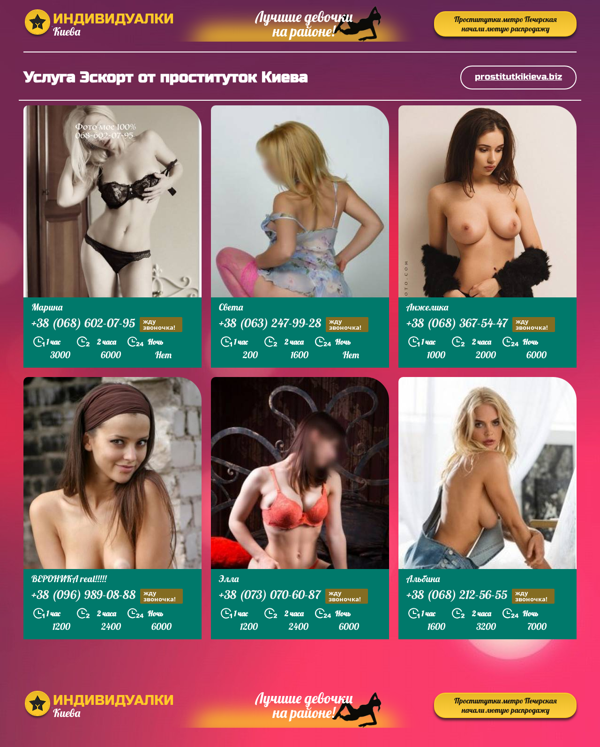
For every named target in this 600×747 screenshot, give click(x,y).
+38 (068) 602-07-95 (106, 324)
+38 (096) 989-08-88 (107, 596)
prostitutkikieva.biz (518, 76)
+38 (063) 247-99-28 (293, 324)
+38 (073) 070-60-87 (293, 596)
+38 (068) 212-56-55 (480, 596)
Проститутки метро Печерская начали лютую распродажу (505, 24)
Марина (46, 307)
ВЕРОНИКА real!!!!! (68, 578)
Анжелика (427, 307)
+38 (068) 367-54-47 (480, 324)
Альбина (423, 578)
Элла (229, 578)
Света (231, 307)
